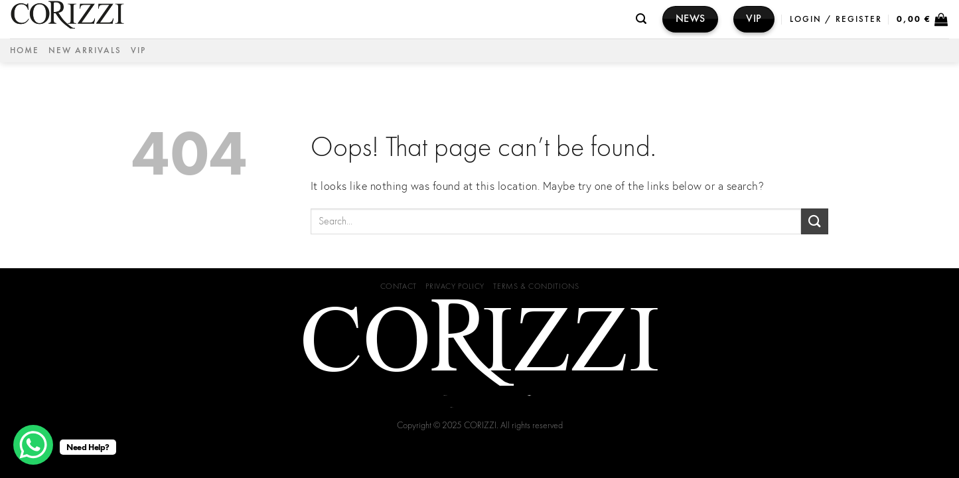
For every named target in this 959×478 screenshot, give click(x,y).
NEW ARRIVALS (84, 50)
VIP (138, 50)
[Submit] (814, 221)
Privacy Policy (454, 286)
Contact (398, 286)
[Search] (642, 19)
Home (24, 50)
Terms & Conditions (536, 286)
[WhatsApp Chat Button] (33, 445)
